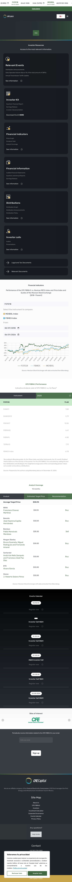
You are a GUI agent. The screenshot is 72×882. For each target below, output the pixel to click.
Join (36, 33)
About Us (36, 803)
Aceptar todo (37, 873)
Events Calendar (36, 816)
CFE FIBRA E (36, 805)
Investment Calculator (36, 811)
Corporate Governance (36, 813)
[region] (27, 864)
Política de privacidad (20, 868)
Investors (36, 808)
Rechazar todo (17, 873)
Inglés (60, 16)
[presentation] (36, 766)
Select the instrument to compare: (18, 309)
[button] (67, 16)
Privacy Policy (36, 819)
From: (5, 322)
